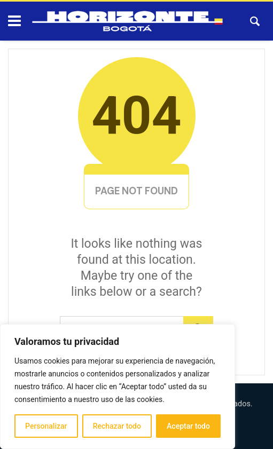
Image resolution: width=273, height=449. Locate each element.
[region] (117, 386)
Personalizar (46, 426)
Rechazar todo (117, 426)
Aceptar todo (188, 426)
